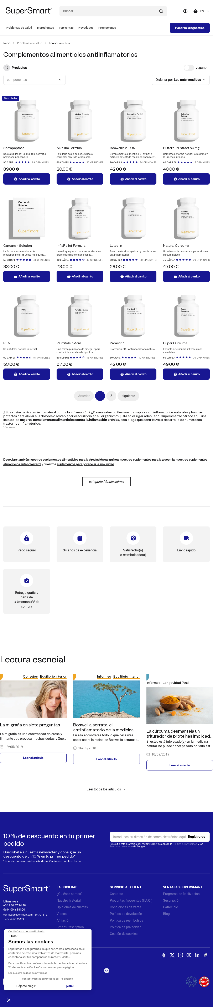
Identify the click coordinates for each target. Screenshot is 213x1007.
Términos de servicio (121, 846)
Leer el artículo (33, 758)
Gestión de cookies (123, 934)
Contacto (116, 894)
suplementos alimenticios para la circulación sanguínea (81, 459)
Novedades (85, 27)
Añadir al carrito (26, 179)
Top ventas (66, 27)
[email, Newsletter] (160, 837)
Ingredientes (45, 27)
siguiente (128, 396)
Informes (104, 676)
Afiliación (63, 920)
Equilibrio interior (53, 676)
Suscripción (171, 900)
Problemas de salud (19, 27)
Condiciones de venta (125, 907)
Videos (62, 914)
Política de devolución (126, 914)
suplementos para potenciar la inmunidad (85, 464)
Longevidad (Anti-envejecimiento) (168, 684)
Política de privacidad (185, 844)
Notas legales (67, 934)
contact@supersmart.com (18, 914)
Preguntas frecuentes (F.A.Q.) (131, 900)
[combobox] (205, 11)
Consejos (30, 676)
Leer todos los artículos (106, 789)
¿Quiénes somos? (70, 894)
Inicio (6, 43)
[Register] (197, 836)
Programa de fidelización (181, 894)
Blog (166, 914)
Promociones (107, 27)
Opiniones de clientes (72, 907)
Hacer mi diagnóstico (189, 28)
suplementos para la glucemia (154, 459)
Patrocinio (170, 907)
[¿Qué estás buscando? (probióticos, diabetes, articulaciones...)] (113, 11)
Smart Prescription (70, 927)
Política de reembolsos (126, 920)
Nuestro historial (69, 900)
